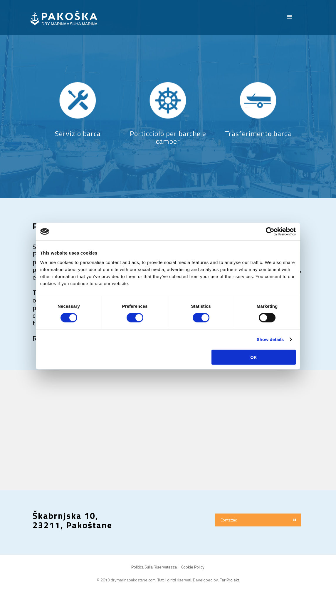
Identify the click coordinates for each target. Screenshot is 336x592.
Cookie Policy (192, 567)
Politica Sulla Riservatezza (154, 567)
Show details (270, 339)
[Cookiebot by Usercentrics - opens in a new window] (270, 231)
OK (253, 356)
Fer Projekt (229, 580)
